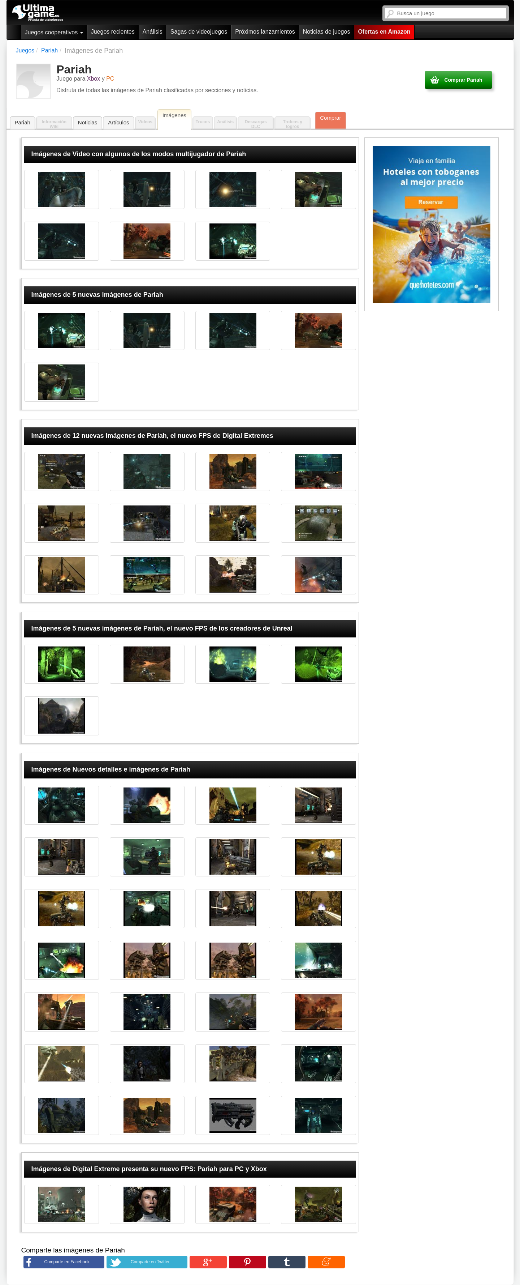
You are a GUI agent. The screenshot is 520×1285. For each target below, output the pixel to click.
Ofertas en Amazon (384, 32)
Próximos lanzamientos (265, 32)
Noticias (87, 122)
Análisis (152, 32)
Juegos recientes (113, 32)
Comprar (330, 118)
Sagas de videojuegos (198, 32)
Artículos (118, 122)
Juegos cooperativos (54, 32)
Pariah (22, 122)
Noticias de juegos (326, 32)
